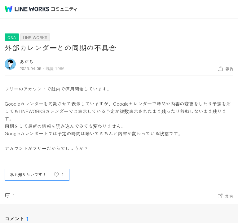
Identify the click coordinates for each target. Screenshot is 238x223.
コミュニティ (64, 9)
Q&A (11, 37)
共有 (229, 196)
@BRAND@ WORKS (27, 9)
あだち (26, 61)
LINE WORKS (35, 37)
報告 (229, 69)
